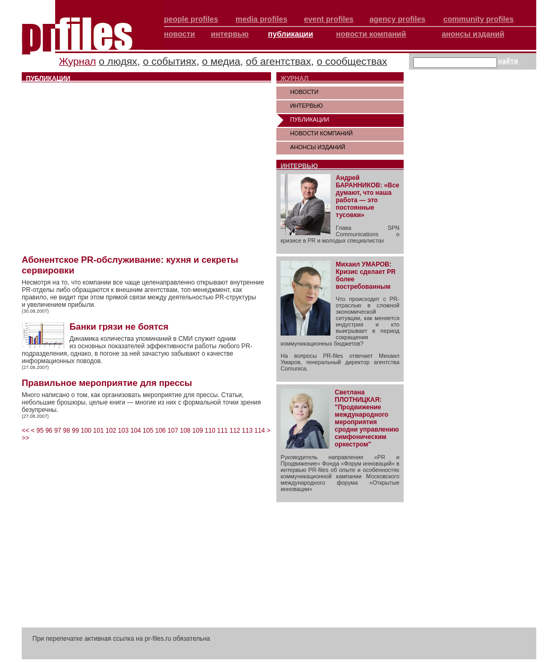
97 (57, 430)
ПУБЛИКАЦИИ (309, 119)
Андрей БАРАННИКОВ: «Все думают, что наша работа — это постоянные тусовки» (367, 196)
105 (148, 430)
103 (123, 430)
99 (75, 430)
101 (98, 430)
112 (235, 430)
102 (111, 430)
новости (179, 34)
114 (259, 430)
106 (160, 430)
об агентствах (278, 61)
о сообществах (352, 61)
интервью (230, 34)
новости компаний (371, 34)
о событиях (169, 61)
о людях (118, 61)
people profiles (191, 19)
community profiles (478, 19)
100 (86, 430)
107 (173, 430)
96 (48, 430)
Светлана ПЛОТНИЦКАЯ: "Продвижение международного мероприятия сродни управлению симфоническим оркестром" (367, 418)
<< (25, 430)
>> (25, 438)
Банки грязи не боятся (118, 327)
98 (66, 430)
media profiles (261, 19)
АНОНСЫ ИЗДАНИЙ (317, 147)
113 (247, 430)
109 (198, 430)
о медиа (221, 61)
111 (222, 430)
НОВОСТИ (304, 92)
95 (40, 430)
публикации (290, 34)
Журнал (77, 61)
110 (210, 430)
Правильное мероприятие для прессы (107, 383)
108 (185, 430)
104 (135, 430)
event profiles (329, 19)
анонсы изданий (473, 34)
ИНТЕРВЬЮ (306, 105)
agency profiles (397, 19)
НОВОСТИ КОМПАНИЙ (321, 133)
